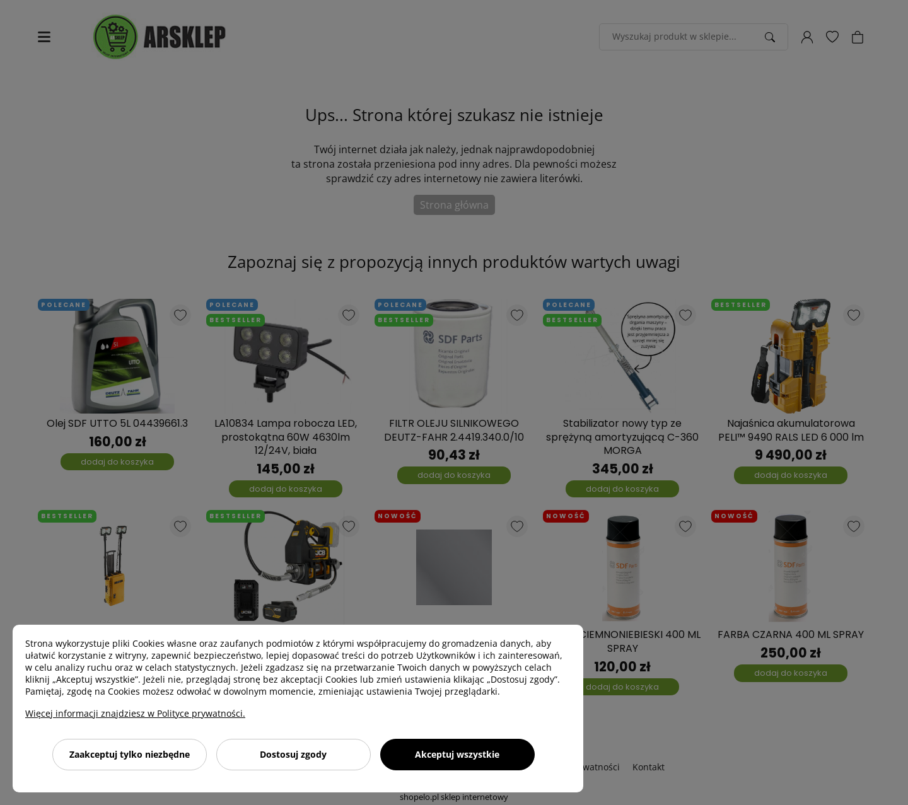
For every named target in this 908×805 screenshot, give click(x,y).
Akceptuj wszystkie (457, 754)
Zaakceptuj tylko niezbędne (129, 754)
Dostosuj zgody (293, 754)
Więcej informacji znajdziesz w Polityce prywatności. (135, 713)
